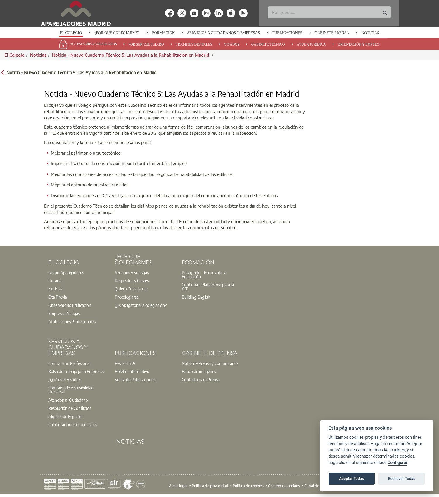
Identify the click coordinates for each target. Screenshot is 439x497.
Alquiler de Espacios (65, 416)
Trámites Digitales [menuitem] (194, 44)
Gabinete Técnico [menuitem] (268, 44)
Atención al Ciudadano (68, 399)
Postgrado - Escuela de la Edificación (204, 274)
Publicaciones (287, 32)
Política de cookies (248, 485)
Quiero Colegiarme (131, 288)
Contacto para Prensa (201, 379)
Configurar (397, 462)
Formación (163, 32)
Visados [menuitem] (231, 44)
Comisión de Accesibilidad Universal (71, 389)
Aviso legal (178, 485)
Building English (196, 297)
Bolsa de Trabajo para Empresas (76, 371)
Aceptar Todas (351, 478)
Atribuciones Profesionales (72, 321)
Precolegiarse (127, 297)
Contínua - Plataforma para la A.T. (208, 286)
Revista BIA (125, 363)
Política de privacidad (210, 485)
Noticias (370, 32)
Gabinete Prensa (331, 32)
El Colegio (71, 32)
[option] (71, 32)
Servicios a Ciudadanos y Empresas (223, 32)
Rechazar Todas (401, 478)
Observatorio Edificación (69, 305)
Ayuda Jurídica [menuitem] (311, 44)
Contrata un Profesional (69, 363)
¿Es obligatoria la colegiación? (141, 305)
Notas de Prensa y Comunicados (210, 363)
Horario (55, 280)
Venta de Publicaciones (135, 379)
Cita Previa (57, 297)
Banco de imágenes (199, 371)
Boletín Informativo (132, 371)
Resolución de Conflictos (69, 408)
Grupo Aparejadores (66, 272)
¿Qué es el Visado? (64, 379)
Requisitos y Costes (132, 280)
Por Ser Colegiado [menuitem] (146, 44)
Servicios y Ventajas (132, 272)
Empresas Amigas (64, 313)
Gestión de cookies (284, 485)
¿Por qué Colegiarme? (117, 32)
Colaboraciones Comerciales (72, 424)
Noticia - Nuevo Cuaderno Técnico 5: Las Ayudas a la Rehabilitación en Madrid (131, 54)
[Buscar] (329, 12)
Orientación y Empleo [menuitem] (358, 44)
